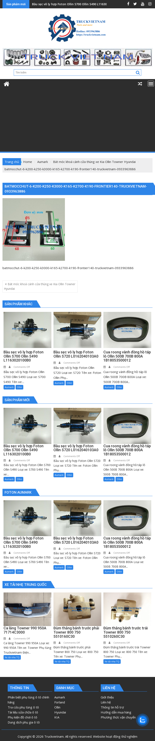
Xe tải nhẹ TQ (12, 657)
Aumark (9, 387)
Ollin (19, 387)
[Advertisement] (78, 120)
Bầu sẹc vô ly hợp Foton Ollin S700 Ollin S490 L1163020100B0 (75, 4)
